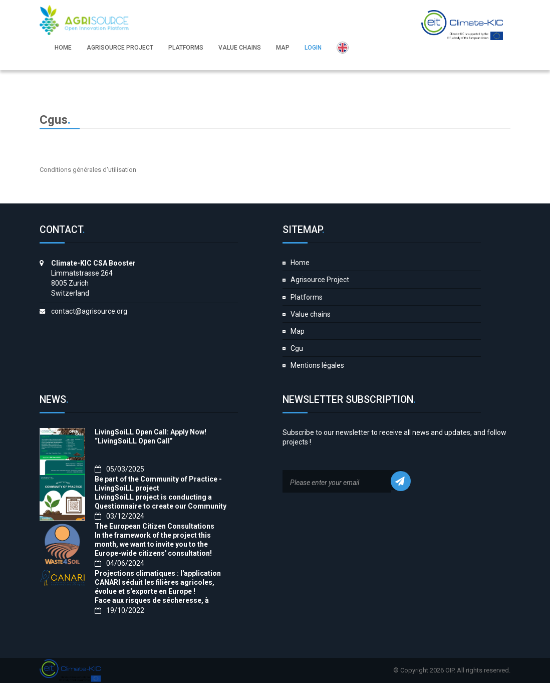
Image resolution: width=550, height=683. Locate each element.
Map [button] (283, 47)
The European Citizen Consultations (154, 526)
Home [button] (63, 47)
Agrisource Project (320, 280)
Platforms (307, 297)
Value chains (311, 314)
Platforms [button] (185, 47)
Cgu (297, 348)
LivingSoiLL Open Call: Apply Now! (150, 432)
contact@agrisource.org (89, 311)
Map (298, 331)
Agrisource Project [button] (120, 47)
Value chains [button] (239, 47)
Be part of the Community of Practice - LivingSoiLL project (158, 483)
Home (300, 263)
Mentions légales (317, 365)
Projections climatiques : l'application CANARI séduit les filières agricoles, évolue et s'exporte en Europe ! (158, 582)
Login (313, 47)
